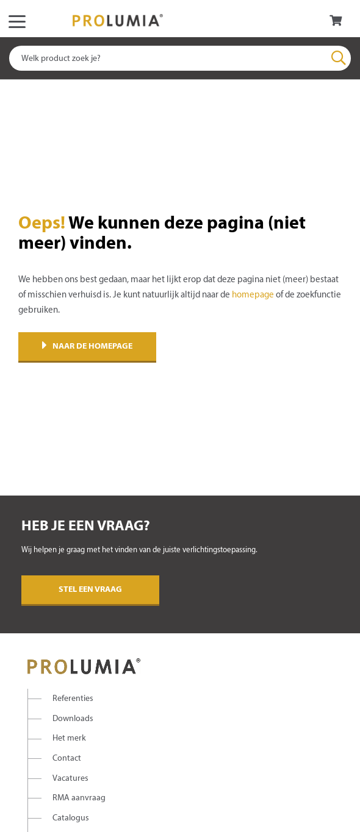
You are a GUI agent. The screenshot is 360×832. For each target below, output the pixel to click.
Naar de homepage (87, 346)
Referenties (72, 698)
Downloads (72, 719)
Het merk (69, 738)
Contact (66, 758)
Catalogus (70, 818)
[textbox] (180, 58)
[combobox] (180, 58)
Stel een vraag (90, 589)
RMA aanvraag (79, 798)
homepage (253, 295)
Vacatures (70, 778)
